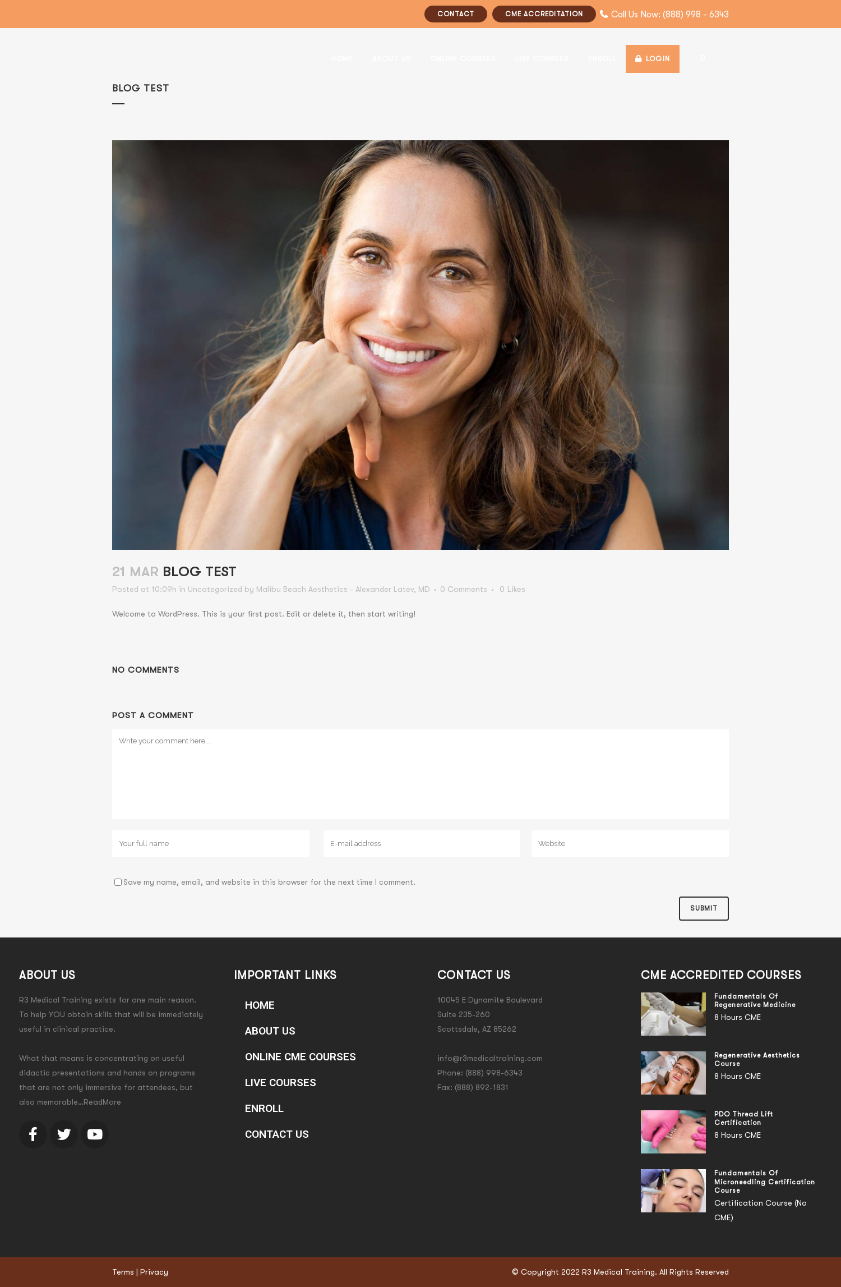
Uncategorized (215, 589)
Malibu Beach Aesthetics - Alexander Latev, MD (343, 589)
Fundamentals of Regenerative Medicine (755, 1000)
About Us (270, 1030)
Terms (123, 1271)
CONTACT (455, 14)
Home (260, 1005)
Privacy (154, 1271)
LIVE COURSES (280, 1082)
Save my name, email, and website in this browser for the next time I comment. (269, 881)
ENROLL (264, 1108)
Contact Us (277, 1134)
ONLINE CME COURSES (300, 1056)
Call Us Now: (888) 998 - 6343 (670, 15)
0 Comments (463, 589)
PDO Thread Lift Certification (743, 1118)
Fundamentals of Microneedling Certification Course (764, 1181)
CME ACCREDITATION (544, 14)
